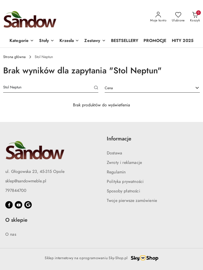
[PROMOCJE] (155, 41)
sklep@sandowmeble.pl (25, 181)
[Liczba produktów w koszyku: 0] (195, 17)
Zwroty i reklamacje (124, 162)
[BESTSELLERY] (125, 41)
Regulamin (116, 172)
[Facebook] (9, 205)
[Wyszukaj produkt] (50, 88)
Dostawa (114, 153)
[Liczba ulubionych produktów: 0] (178, 17)
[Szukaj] (96, 88)
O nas (10, 234)
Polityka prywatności (125, 181)
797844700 (15, 190)
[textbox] (146, 88)
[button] (22, 41)
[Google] (28, 205)
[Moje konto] (158, 17)
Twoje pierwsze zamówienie (132, 200)
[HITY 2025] (182, 41)
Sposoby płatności (123, 191)
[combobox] (152, 88)
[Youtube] (18, 205)
